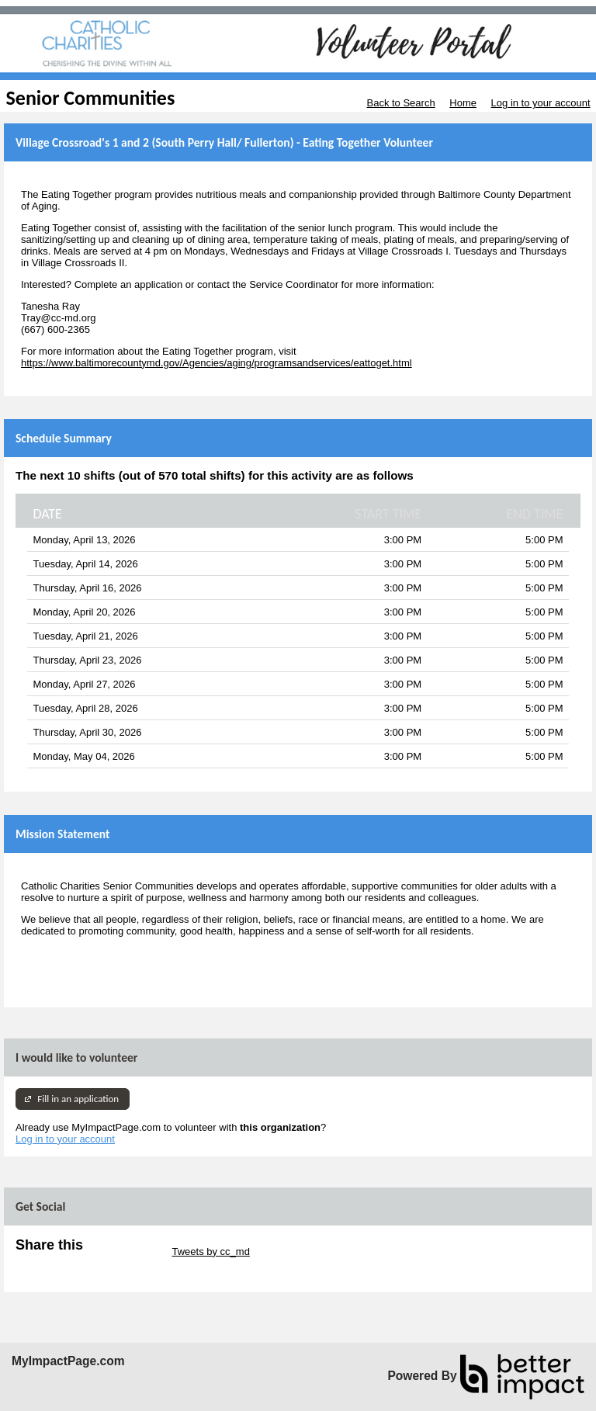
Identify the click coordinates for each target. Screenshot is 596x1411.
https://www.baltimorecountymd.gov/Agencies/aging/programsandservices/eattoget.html (216, 363)
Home (462, 103)
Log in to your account (541, 103)
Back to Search (400, 103)
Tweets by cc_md (210, 1251)
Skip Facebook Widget (66, 1263)
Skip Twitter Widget (126, 1251)
